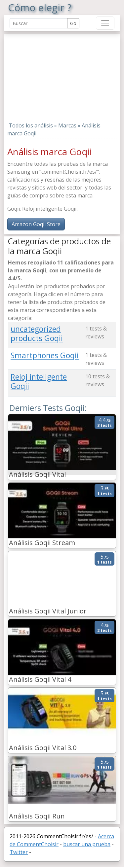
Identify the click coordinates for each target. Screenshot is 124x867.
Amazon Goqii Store (36, 224)
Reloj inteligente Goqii (39, 381)
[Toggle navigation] (105, 23)
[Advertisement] (49, 75)
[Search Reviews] (38, 23)
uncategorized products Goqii (37, 333)
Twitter (19, 852)
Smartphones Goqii (45, 355)
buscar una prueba (86, 844)
